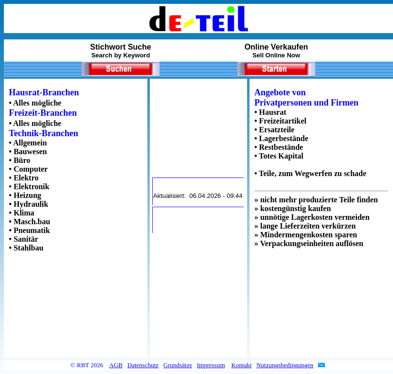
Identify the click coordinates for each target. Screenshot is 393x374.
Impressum (211, 365)
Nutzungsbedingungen (284, 365)
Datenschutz (143, 365)
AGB (116, 365)
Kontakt (242, 365)
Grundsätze (177, 365)
